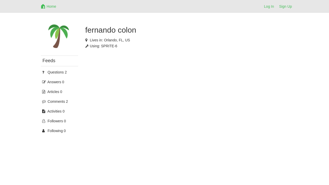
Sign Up (285, 6)
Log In (269, 6)
